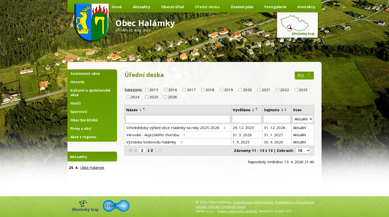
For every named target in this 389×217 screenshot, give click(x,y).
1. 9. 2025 (241, 141)
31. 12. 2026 (274, 127)
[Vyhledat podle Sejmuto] (277, 119)
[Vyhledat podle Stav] (302, 119)
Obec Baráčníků (84, 120)
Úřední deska (207, 6)
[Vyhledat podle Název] (178, 119)
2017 (191, 89)
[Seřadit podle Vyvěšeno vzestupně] (256, 108)
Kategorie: (133, 89)
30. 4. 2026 (273, 141)
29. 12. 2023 (243, 127)
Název (133, 109)
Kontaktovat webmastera (253, 202)
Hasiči (75, 103)
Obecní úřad (172, 6)
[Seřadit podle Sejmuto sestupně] (286, 110)
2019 (228, 89)
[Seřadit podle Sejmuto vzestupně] (286, 108)
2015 (153, 89)
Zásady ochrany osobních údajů (221, 206)
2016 (172, 89)
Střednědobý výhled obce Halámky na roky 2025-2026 (176, 127)
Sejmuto (273, 109)
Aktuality (141, 6)
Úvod (117, 6)
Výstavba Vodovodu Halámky (155, 141)
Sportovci (78, 111)
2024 (134, 96)
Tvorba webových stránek (237, 211)
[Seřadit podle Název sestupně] (144, 110)
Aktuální (299, 127)
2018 (209, 89)
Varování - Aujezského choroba (156, 134)
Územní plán (242, 6)
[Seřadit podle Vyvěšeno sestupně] (256, 110)
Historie (77, 82)
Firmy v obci (80, 128)
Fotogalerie (275, 6)
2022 (284, 89)
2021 (265, 89)
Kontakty (306, 6)
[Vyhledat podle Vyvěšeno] (246, 119)
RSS (304, 75)
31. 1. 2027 (273, 134)
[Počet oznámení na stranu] (303, 150)
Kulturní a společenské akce (90, 92)
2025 (153, 96)
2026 (172, 96)
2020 (247, 89)
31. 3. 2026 (242, 134)
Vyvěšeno (243, 109)
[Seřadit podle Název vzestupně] (144, 108)
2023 (303, 89)
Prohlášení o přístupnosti (294, 202)
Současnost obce (85, 73)
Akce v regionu (83, 137)
